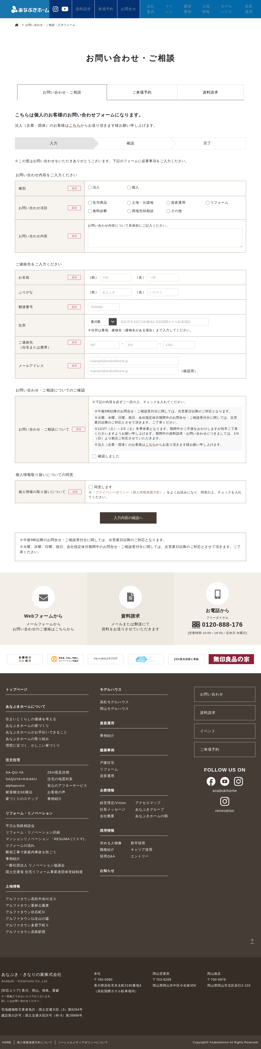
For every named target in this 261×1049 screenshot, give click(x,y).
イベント (169, 9)
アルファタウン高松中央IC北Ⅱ (31, 899)
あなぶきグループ (149, 809)
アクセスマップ (148, 803)
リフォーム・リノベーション (29, 813)
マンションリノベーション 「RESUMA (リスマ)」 (47, 839)
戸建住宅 (107, 762)
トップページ (16, 689)
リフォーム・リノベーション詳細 (33, 832)
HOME (6, 1042)
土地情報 (206, 9)
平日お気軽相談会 (20, 826)
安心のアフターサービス (67, 785)
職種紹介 (107, 849)
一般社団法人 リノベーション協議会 (35, 865)
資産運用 (249, 9)
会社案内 (151, 9)
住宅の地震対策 (60, 779)
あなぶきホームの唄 (151, 816)
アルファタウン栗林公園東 (27, 905)
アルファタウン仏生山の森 (27, 918)
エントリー (140, 856)
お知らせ (107, 871)
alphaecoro (15, 785)
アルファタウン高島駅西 (26, 932)
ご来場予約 (142, 92)
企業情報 (107, 790)
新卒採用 (138, 843)
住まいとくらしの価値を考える (31, 719)
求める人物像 (111, 843)
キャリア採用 (141, 849)
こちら (74, 125)
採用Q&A (107, 856)
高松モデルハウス (114, 702)
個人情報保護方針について (34, 1042)
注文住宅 (13, 760)
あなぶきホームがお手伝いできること (36, 732)
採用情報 (107, 830)
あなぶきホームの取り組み (27, 739)
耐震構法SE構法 (19, 792)
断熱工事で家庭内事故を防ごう (31, 852)
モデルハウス (226, 9)
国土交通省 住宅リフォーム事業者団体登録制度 (44, 872)
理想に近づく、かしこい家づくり (33, 745)
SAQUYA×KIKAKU (21, 779)
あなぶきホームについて (26, 706)
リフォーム (109, 769)
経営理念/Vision (113, 803)
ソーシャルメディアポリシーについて (83, 1042)
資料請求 (83, 9)
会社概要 (107, 816)
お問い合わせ (211, 694)
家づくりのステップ (22, 799)
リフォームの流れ (20, 845)
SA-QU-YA (15, 772)
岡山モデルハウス (114, 708)
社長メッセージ (112, 809)
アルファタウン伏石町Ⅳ (26, 912)
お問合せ (128, 9)
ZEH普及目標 (58, 772)
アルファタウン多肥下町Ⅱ (27, 925)
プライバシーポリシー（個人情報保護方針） (129, 492)
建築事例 (187, 9)
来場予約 (106, 9)
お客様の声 (56, 792)
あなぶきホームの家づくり (27, 725)
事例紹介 (54, 799)
